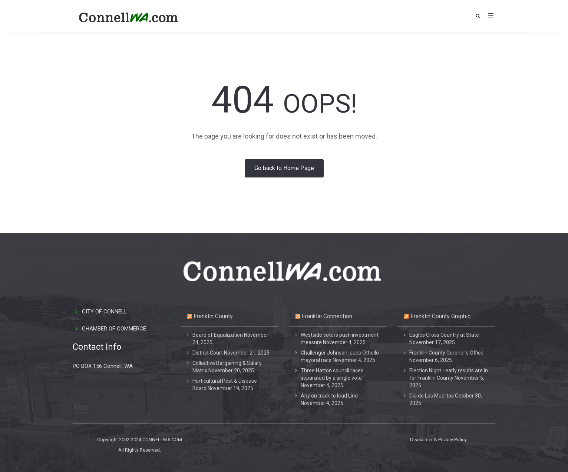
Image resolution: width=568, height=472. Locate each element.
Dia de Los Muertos (431, 396)
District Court (207, 353)
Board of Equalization (217, 335)
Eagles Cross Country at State (444, 335)
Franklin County (213, 316)
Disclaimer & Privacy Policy (438, 439)
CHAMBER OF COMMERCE (114, 328)
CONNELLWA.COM (162, 439)
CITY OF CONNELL (104, 311)
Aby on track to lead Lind (329, 396)
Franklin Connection (327, 316)
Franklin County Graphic (440, 316)
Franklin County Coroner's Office (446, 353)
